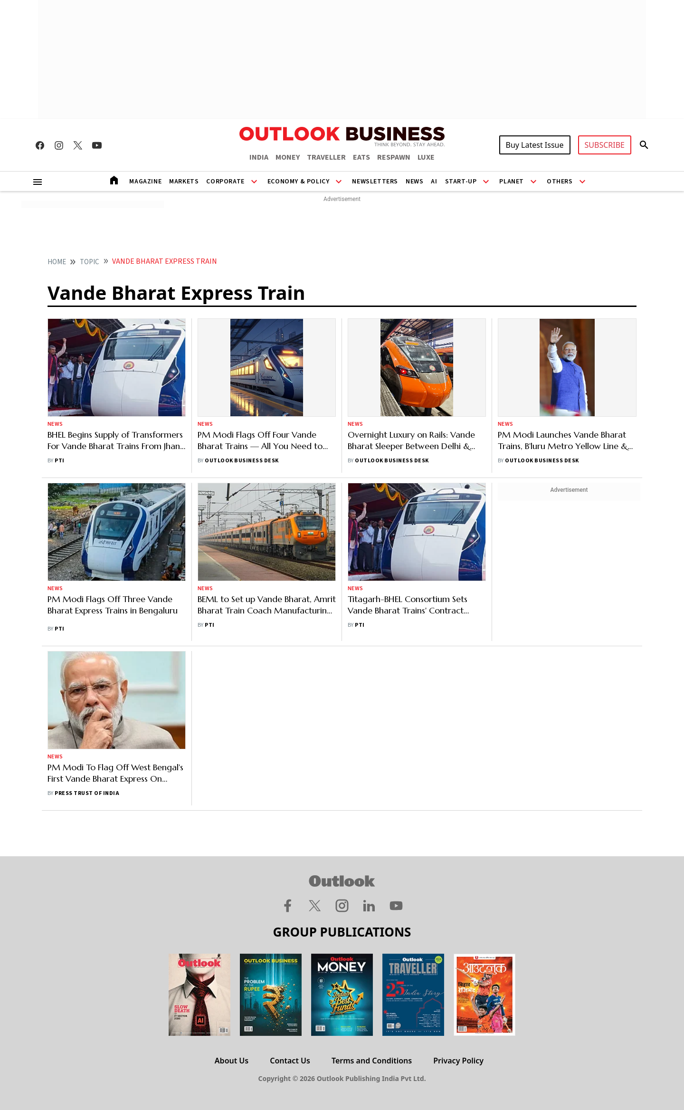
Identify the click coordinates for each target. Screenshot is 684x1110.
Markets (184, 181)
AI (434, 181)
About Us (231, 1060)
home (57, 262)
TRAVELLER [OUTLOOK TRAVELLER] (326, 157)
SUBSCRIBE (605, 145)
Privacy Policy (458, 1060)
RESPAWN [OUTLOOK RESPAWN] (393, 157)
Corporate (225, 181)
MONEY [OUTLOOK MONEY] (288, 157)
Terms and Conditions (372, 1060)
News (414, 181)
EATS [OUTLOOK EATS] (361, 157)
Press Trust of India (87, 793)
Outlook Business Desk (241, 461)
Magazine (145, 181)
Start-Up (461, 181)
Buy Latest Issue (535, 145)
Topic (89, 262)
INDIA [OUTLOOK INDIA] (258, 157)
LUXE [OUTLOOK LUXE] (426, 157)
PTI (59, 461)
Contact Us (290, 1060)
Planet (511, 181)
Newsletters (375, 181)
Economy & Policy (298, 181)
